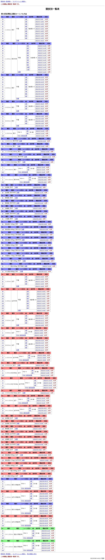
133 (3, 72)
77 (2, 156)
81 (2, 198)
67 (2, 104)
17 (2, 400)
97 (2, 284)
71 (2, 118)
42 (2, 28)
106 (3, 315)
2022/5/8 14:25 (40, 125)
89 (2, 245)
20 (2, 481)
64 (2, 91)
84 (2, 213)
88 (2, 240)
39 (2, 21)
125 (3, 465)
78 (2, 162)
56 (2, 67)
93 (2, 271)
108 (3, 320)
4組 (26, 26)
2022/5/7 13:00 (37, 198)
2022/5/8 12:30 (40, 77)
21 (2, 483)
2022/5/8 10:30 (44, 518)
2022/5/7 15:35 (41, 398)
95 (2, 279)
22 (2, 486)
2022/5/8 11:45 (46, 531)
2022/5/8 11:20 (40, 340)
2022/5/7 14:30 (41, 310)
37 (2, 548)
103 (3, 303)
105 (3, 308)
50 (2, 53)
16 (2, 398)
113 (3, 347)
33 (2, 533)
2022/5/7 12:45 (40, 131)
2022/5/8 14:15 (40, 350)
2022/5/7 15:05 (40, 146)
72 (2, 121)
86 (2, 224)
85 (2, 219)
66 (2, 96)
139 (3, 335)
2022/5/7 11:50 (40, 276)
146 (3, 125)
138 (3, 375)
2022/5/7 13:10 (48, 380)
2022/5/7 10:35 (41, 291)
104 (3, 305)
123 (3, 455)
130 (3, 360)
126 (3, 470)
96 (2, 281)
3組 (26, 24)
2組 (26, 21)
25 (2, 498)
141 (3, 172)
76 (2, 151)
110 (3, 340)
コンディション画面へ (19, 1)
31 (2, 523)
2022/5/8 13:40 (42, 141)
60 (2, 82)
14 (2, 383)
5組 (26, 28)
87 (2, 234)
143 (3, 488)
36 (2, 545)
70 (2, 116)
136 (3, 135)
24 (2, 496)
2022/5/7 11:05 (42, 46)
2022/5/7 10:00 (37, 208)
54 (2, 62)
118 (3, 428)
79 (2, 187)
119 (3, 434)
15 (2, 385)
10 (2, 357)
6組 (26, 31)
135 (3, 40)
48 (2, 48)
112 (3, 345)
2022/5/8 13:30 (45, 162)
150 (3, 325)
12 (2, 373)
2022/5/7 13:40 (47, 156)
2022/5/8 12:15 (40, 315)
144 (3, 525)
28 (2, 510)
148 (3, 538)
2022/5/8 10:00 (39, 203)
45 (2, 36)
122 (3, 449)
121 (3, 444)
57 (2, 69)
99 (2, 294)
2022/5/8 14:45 (42, 177)
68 (2, 106)
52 (2, 57)
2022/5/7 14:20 (40, 286)
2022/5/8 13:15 (45, 393)
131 (3, 111)
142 (3, 500)
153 (3, 182)
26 (2, 506)
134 (3, 286)
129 (3, 250)
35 (2, 543)
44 (2, 33)
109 (3, 323)
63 (2, 89)
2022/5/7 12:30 (39, 192)
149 (3, 550)
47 (2, 46)
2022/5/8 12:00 (37, 187)
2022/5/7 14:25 (40, 40)
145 (3, 513)
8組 (26, 36)
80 (2, 192)
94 (2, 276)
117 (3, 423)
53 (2, 60)
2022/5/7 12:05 (40, 21)
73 (2, 123)
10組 (28, 67)
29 (2, 518)
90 (2, 255)
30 (2, 520)
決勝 (17, 40)
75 (2, 146)
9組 (26, 38)
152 (3, 413)
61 (2, 84)
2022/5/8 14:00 (37, 219)
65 (2, 94)
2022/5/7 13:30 (45, 261)
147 (3, 350)
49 (2, 50)
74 (2, 141)
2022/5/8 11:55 (42, 271)
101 (3, 298)
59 (2, 79)
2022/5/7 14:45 (40, 365)
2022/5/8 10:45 (44, 506)
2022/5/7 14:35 (42, 72)
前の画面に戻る (32, 554)
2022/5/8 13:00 (42, 224)
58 (2, 77)
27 (2, 508)
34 (2, 535)
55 (2, 65)
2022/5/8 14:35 (42, 408)
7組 (26, 33)
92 (2, 266)
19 (2, 410)
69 (2, 108)
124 (3, 460)
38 (2, 19)
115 (3, 393)
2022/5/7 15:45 (41, 167)
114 (3, 365)
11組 (28, 69)
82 (2, 203)
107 (3, 318)
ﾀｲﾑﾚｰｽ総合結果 (22, 135)
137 (3, 387)
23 (2, 493)
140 (3, 403)
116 (3, 418)
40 (2, 24)
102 (3, 301)
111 (3, 343)
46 (2, 38)
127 (3, 476)
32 (2, 531)
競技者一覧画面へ (6, 1)
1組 (26, 19)
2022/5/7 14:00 (39, 330)
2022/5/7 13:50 (45, 151)
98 (2, 291)
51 (2, 55)
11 (2, 370)
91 (2, 261)
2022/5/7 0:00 (39, 19)
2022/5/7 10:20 (40, 104)
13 (2, 380)
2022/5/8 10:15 (44, 481)
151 (3, 98)
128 (3, 229)
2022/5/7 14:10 (40, 111)
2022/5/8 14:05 (40, 98)
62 (2, 86)
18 (2, 408)
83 (2, 208)
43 (2, 31)
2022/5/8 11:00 (40, 116)
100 (3, 296)
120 (3, 439)
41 (2, 26)
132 (3, 310)
